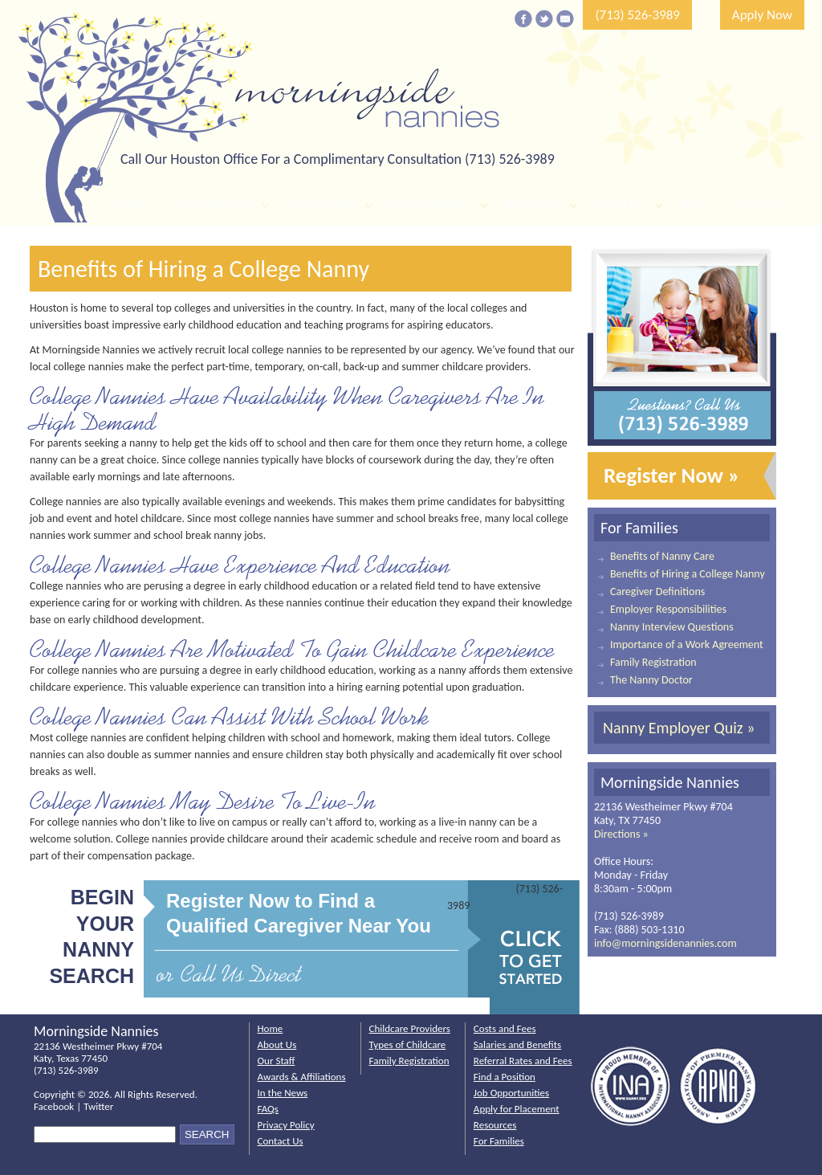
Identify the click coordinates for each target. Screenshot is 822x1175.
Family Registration (653, 662)
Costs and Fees (505, 1028)
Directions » (621, 834)
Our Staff (276, 1061)
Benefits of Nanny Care (662, 556)
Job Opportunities (511, 1093)
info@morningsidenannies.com (665, 943)
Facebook (54, 1106)
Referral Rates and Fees (523, 1061)
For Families (499, 1141)
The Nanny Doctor (651, 680)
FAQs (268, 1109)
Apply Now (762, 14)
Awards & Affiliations (302, 1077)
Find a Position (429, 202)
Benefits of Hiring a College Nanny (687, 574)
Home (132, 202)
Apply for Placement (517, 1109)
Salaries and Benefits (517, 1044)
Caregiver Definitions (657, 591)
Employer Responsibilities (668, 609)
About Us (619, 202)
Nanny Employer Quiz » (679, 727)
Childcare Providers (409, 1028)
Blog (690, 202)
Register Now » (672, 475)
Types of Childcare (407, 1044)
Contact (757, 202)
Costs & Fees (320, 202)
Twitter (98, 1106)
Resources (531, 202)
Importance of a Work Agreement (686, 644)
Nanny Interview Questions (672, 627)
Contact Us (280, 1141)
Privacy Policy (286, 1125)
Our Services (216, 202)
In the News (283, 1093)
